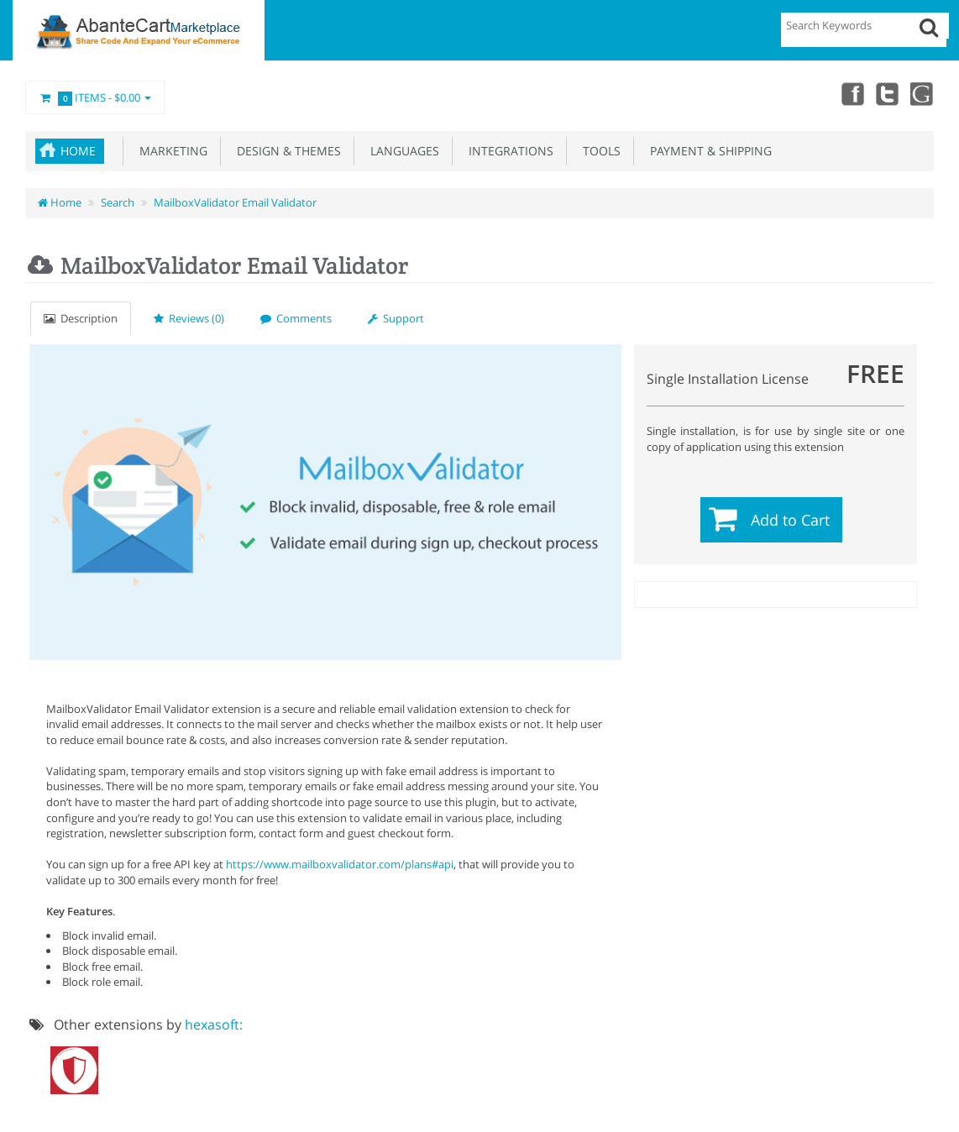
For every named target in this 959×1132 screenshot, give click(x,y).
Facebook (848, 93)
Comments (296, 318)
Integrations (507, 151)
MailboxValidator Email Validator (235, 202)
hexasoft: (214, 1024)
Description (81, 318)
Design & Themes (285, 151)
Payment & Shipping (707, 151)
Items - (95, 98)
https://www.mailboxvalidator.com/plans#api (339, 864)
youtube (922, 93)
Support (396, 318)
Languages (401, 151)
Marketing (170, 151)
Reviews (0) (189, 318)
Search (117, 202)
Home (78, 151)
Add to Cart (790, 520)
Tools (598, 151)
